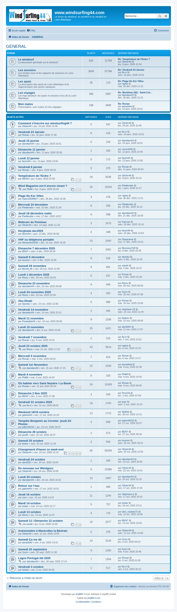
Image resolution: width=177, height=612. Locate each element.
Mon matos (25, 104)
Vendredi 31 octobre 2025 (35, 402)
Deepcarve (127, 239)
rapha (125, 83)
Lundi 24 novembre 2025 (34, 292)
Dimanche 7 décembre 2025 (36, 248)
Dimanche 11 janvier (31, 149)
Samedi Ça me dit (30, 539)
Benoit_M (27, 268)
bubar (25, 443)
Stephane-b (128, 494)
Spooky (26, 303)
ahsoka (125, 257)
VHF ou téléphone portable (36, 239)
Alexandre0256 (30, 242)
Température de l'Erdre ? (34, 175)
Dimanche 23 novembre (34, 283)
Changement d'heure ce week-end (41, 449)
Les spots (24, 81)
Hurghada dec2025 (30, 230)
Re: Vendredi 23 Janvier (131, 70)
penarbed (127, 106)
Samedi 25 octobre (30, 440)
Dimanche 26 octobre (32, 432)
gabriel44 (27, 415)
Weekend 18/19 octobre (33, 412)
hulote (25, 569)
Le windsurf (26, 59)
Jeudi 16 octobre (29, 494)
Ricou (25, 277)
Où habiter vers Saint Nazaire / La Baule (44, 383)
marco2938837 (30, 198)
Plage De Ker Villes (31, 195)
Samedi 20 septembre (32, 549)
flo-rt (124, 72)
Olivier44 (126, 61)
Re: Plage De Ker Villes (131, 81)
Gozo (125, 292)
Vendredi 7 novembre (32, 337)
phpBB (78, 594)
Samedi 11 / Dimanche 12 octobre (40, 520)
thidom (125, 318)
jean (124, 401)
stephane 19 (128, 309)
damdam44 (128, 95)
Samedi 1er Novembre (33, 364)
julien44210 (28, 427)
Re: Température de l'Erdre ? (134, 59)
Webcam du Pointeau (32, 222)
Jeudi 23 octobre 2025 (33, 346)
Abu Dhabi (25, 300)
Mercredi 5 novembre (32, 356)
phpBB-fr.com (93, 598)
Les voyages (26, 92)
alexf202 (126, 327)
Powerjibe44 (28, 321)
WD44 (25, 178)
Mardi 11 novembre (31, 318)
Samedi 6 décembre (31, 257)
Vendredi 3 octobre (31, 566)
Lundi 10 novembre (31, 327)
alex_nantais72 (130, 511)
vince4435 (127, 149)
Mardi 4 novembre (30, 374)
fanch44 (26, 161)
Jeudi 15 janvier (28, 140)
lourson (26, 260)
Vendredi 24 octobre (31, 459)
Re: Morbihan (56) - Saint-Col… (135, 92)
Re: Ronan (124, 103)
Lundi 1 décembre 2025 (33, 274)
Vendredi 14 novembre (33, 309)
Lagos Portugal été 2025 (34, 558)
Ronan (25, 135)
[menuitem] (31, 30)
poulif (25, 435)
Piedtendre (127, 185)
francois (126, 222)
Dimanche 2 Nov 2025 (32, 393)
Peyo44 (126, 393)
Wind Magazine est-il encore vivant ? (42, 185)
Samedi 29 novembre (32, 265)
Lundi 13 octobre (29, 512)
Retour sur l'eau (28, 485)
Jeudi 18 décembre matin (35, 213)
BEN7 (25, 251)
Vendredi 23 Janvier (31, 132)
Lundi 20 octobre (29, 477)
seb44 (125, 265)
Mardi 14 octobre (29, 503)
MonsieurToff (128, 248)
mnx (24, 497)
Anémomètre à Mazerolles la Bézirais (43, 530)
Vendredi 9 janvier (30, 167)
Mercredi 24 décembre (33, 204)
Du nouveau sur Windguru (35, 468)
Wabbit (125, 411)
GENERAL (16, 46)
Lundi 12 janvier (28, 158)
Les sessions (27, 70)
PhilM (30, 189)
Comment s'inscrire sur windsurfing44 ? (45, 123)
